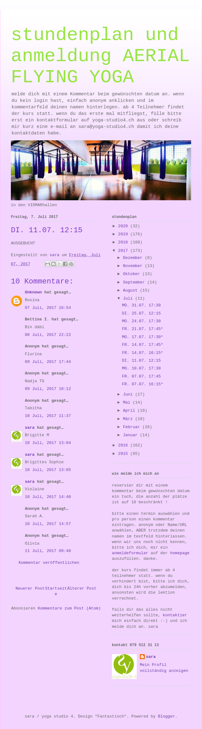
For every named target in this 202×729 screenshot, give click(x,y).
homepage (179, 553)
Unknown (33, 292)
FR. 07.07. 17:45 (141, 376)
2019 (124, 234)
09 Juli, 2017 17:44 (48, 362)
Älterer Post (81, 588)
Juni (129, 394)
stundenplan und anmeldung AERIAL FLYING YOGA (100, 56)
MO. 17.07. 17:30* (142, 337)
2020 (124, 226)
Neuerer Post (30, 588)
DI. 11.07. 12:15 (141, 360)
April (130, 410)
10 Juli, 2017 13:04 (48, 443)
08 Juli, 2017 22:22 (48, 335)
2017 (124, 250)
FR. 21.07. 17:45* (142, 329)
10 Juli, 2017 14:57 (48, 524)
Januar (131, 435)
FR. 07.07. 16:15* (142, 384)
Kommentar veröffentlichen (49, 562)
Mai (128, 402)
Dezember (134, 258)
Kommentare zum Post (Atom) (69, 608)
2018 (124, 242)
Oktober (132, 274)
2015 (124, 453)
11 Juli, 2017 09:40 (48, 551)
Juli (129, 298)
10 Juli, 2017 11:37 (48, 416)
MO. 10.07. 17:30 (141, 368)
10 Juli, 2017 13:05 (48, 470)
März (129, 419)
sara (29, 427)
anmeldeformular (130, 553)
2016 (124, 445)
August (131, 290)
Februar (132, 427)
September (135, 282)
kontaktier (175, 615)
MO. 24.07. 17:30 (141, 321)
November (134, 266)
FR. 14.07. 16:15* (142, 353)
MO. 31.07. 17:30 (141, 305)
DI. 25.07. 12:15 (141, 313)
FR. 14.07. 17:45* (142, 344)
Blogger (166, 716)
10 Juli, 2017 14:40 (48, 497)
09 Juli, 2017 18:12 (48, 389)
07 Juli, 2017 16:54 (48, 308)
